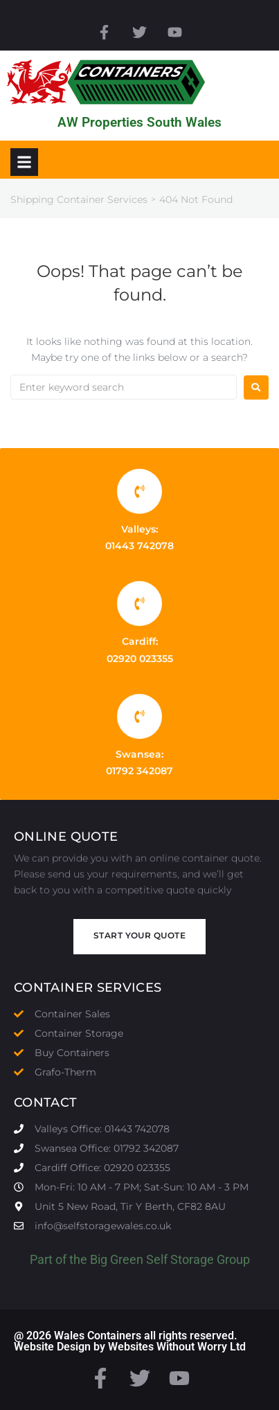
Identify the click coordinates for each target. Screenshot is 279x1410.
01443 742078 (139, 545)
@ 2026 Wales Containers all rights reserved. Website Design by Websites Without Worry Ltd (130, 1341)
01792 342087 (139, 771)
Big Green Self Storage (152, 1259)
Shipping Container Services (78, 199)
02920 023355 (140, 658)
